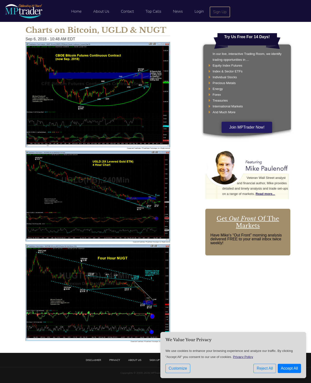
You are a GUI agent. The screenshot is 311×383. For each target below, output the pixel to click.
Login (199, 11)
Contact (127, 11)
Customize (178, 368)
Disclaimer (93, 360)
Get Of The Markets (247, 222)
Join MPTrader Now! (246, 127)
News (178, 11)
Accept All (289, 368)
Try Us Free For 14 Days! (247, 37)
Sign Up (220, 12)
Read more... (265, 194)
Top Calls (153, 11)
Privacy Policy (243, 357)
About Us (101, 11)
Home (76, 11)
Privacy (114, 360)
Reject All (265, 368)
